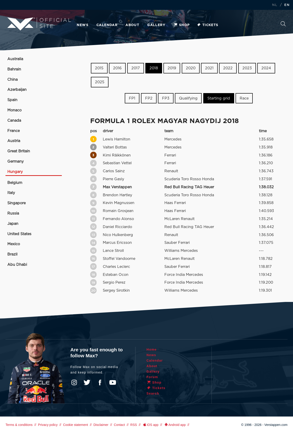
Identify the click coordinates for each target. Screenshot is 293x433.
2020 (190, 68)
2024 (266, 68)
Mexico (13, 244)
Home (151, 349)
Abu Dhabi (17, 264)
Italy (11, 193)
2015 (99, 68)
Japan (12, 224)
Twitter (87, 382)
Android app (175, 425)
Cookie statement (75, 425)
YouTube (112, 382)
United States (19, 234)
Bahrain (14, 69)
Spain (12, 100)
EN (287, 5)
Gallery (156, 25)
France (13, 131)
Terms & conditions (19, 425)
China (12, 79)
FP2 (148, 98)
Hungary (15, 172)
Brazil (12, 254)
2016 (117, 68)
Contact (119, 425)
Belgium (14, 183)
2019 (172, 68)
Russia (13, 213)
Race (244, 98)
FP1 (132, 98)
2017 (135, 68)
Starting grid (218, 98)
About (132, 25)
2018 (153, 68)
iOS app (150, 425)
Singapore (16, 203)
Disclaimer (100, 425)
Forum (152, 377)
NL (274, 5)
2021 (209, 68)
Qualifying (188, 98)
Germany (15, 161)
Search (283, 23)
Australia (15, 59)
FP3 (165, 98)
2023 (247, 68)
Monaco (14, 110)
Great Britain (18, 151)
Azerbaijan (17, 89)
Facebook (99, 382)
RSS (133, 425)
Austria (13, 141)
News (82, 25)
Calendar (106, 25)
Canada (14, 120)
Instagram (74, 382)
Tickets (207, 25)
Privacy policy (48, 425)
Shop (181, 25)
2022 (228, 68)
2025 (99, 82)
